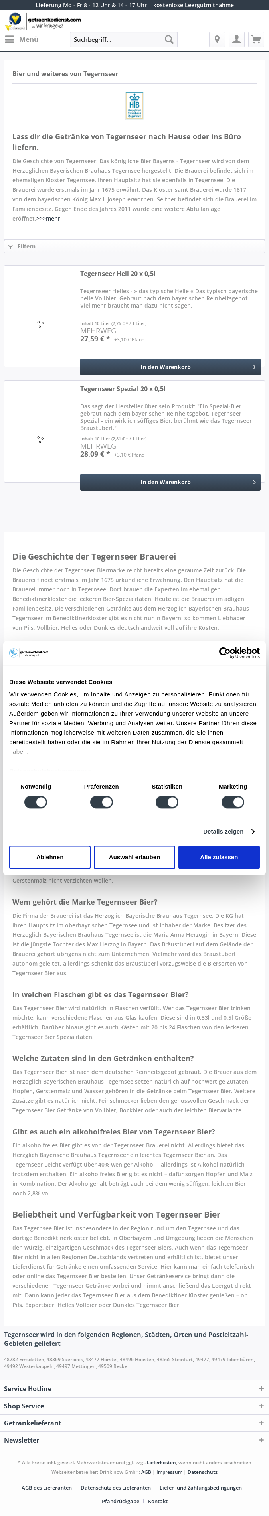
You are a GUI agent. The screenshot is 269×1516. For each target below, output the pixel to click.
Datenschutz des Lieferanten (116, 1487)
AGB (146, 1472)
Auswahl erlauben (134, 857)
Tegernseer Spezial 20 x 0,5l (123, 389)
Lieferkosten (161, 1462)
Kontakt (158, 1501)
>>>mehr (48, 218)
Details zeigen (223, 831)
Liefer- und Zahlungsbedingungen (201, 1487)
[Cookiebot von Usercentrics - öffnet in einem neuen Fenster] (225, 653)
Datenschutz (203, 1472)
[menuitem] (21, 39)
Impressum (169, 1472)
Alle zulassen (219, 857)
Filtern (22, 246)
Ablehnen (49, 857)
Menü (21, 38)
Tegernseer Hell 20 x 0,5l (118, 274)
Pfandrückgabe (120, 1501)
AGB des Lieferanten (47, 1487)
